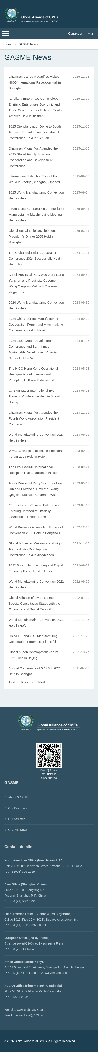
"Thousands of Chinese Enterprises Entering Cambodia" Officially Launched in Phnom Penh (34, 511)
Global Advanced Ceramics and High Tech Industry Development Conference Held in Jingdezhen (35, 549)
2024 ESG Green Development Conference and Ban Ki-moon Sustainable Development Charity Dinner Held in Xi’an (33, 349)
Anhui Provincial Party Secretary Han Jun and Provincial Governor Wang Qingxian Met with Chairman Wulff (35, 489)
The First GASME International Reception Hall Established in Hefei (34, 470)
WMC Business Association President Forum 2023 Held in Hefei (36, 453)
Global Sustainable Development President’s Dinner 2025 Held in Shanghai (32, 236)
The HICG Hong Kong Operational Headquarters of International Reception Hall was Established (33, 374)
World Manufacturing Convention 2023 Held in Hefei (36, 437)
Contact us (75, 33)
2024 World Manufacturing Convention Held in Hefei (36, 305)
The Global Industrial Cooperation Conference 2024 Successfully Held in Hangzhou (36, 258)
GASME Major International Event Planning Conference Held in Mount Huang (34, 396)
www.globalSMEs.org (31, 1009)
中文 (91, 33)
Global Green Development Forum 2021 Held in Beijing (33, 655)
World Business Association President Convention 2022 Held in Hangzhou (36, 530)
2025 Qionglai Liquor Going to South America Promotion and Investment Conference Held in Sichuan (35, 132)
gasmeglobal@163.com (29, 1015)
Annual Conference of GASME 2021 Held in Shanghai (35, 671)
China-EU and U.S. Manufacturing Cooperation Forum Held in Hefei (33, 639)
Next (41, 682)
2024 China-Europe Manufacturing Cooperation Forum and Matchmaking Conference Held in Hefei (36, 324)
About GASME (18, 797)
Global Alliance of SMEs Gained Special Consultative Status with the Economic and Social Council (34, 603)
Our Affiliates (16, 819)
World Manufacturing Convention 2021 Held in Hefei (36, 622)
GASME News (28, 44)
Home (8, 44)
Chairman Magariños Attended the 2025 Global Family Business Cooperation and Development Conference (33, 157)
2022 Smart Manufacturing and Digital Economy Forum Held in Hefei (36, 568)
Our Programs (17, 808)
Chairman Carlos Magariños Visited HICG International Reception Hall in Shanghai (35, 82)
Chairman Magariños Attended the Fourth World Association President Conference (34, 418)
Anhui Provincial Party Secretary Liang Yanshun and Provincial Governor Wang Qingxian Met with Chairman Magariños (36, 283)
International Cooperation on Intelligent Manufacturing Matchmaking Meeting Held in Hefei (36, 214)
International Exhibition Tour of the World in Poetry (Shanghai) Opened (34, 179)
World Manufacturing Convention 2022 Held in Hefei (36, 584)
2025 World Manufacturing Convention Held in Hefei (36, 195)
